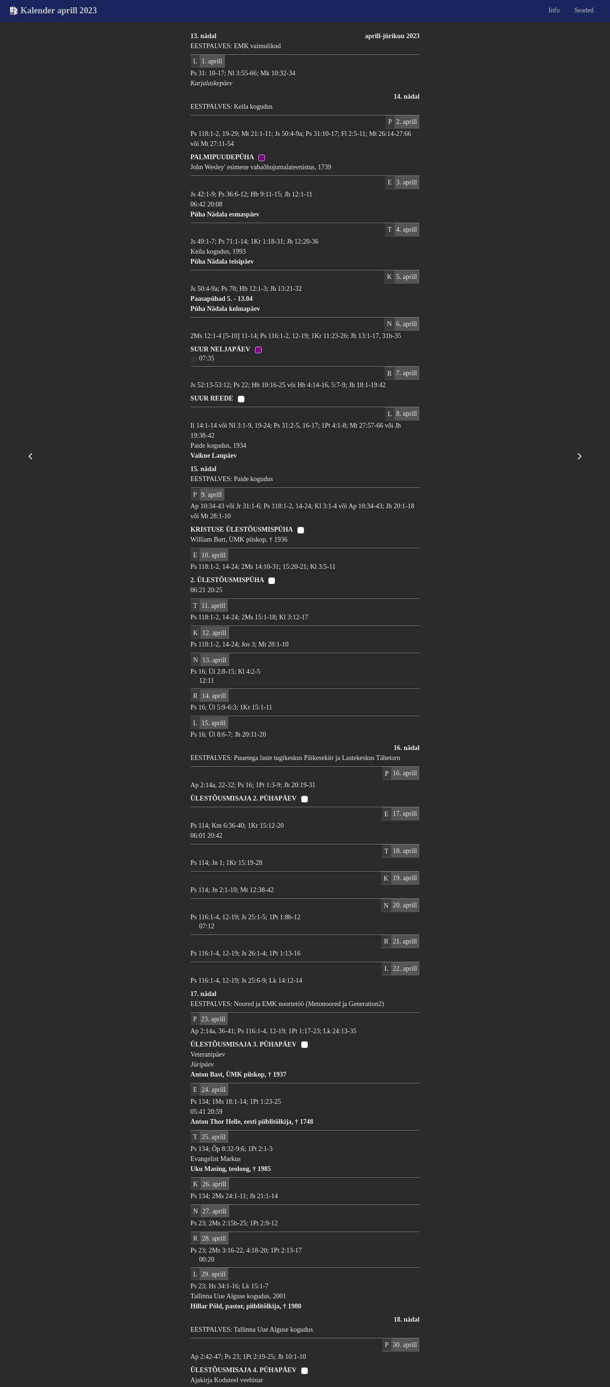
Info (554, 10)
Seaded (583, 10)
